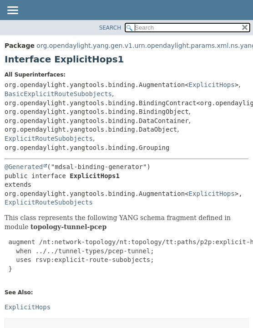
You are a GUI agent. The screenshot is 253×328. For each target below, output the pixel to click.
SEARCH (110, 28)
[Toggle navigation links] (12, 11)
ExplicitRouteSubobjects (49, 138)
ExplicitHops (212, 84)
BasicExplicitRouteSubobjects (58, 93)
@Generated (24, 166)
